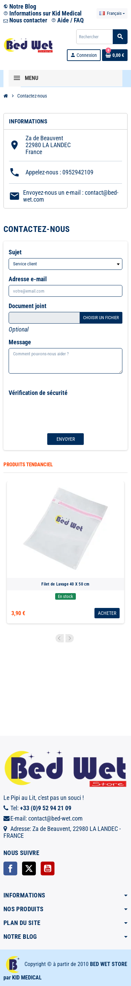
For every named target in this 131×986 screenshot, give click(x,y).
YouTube (47, 868)
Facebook (10, 868)
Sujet (15, 252)
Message (20, 342)
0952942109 (77, 172)
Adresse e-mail (28, 279)
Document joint (28, 305)
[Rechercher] (101, 36)
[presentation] (55, 412)
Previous (60, 638)
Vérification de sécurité (38, 392)
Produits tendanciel (28, 464)
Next (70, 638)
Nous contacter (25, 20)
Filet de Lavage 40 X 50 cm (65, 584)
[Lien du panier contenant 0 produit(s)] (115, 55)
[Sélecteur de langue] (112, 13)
